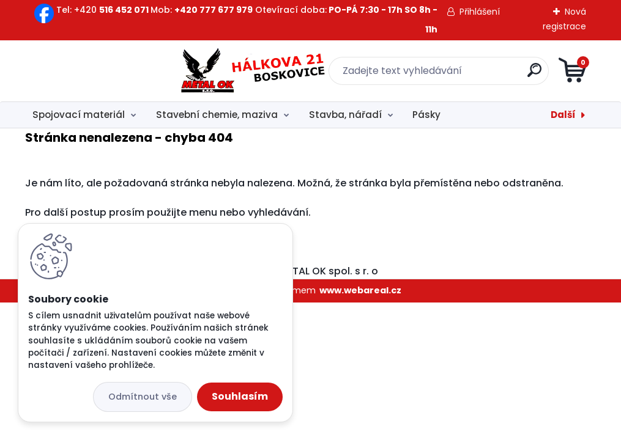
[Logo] (100, 70)
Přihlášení (479, 12)
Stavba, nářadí (345, 114)
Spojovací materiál (78, 114)
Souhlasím (240, 396)
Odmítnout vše (142, 397)
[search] (457, 75)
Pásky (426, 114)
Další (563, 114)
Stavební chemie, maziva (217, 114)
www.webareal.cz (360, 290)
